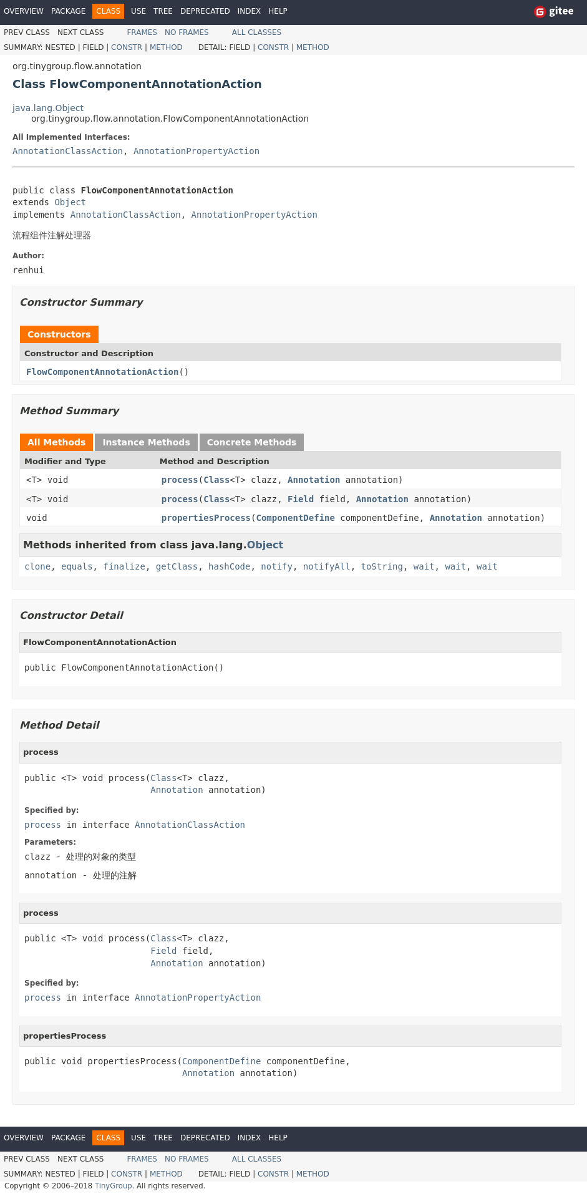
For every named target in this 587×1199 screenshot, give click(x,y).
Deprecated (205, 11)
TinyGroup (113, 1186)
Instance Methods (146, 442)
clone (37, 566)
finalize (124, 566)
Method (166, 47)
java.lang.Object (48, 108)
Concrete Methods (252, 442)
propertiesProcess (206, 518)
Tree (163, 11)
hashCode (229, 566)
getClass (177, 566)
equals (77, 566)
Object (70, 202)
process (180, 480)
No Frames (187, 32)
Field (301, 499)
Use (138, 11)
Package (68, 11)
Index (249, 11)
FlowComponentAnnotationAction (102, 372)
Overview (24, 11)
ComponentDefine (295, 518)
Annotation (314, 480)
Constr (126, 47)
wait (424, 566)
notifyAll (327, 566)
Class (216, 480)
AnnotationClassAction (67, 151)
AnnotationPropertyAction (196, 151)
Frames (142, 32)
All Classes (256, 32)
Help (278, 11)
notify (277, 566)
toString (382, 566)
